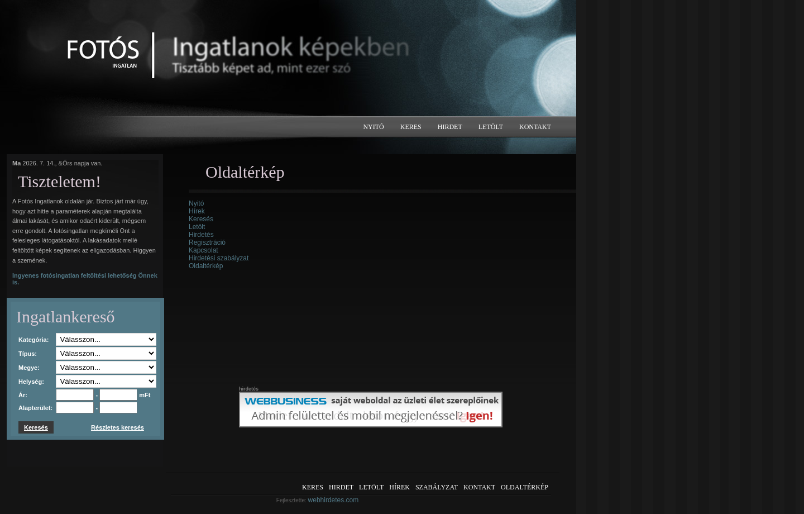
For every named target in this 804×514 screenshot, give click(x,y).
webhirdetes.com (333, 500)
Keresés (201, 219)
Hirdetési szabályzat (218, 258)
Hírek (197, 211)
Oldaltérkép (206, 266)
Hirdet (450, 127)
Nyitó (373, 127)
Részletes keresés (117, 427)
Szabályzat (436, 487)
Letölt (490, 127)
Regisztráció (207, 242)
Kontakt (535, 127)
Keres (411, 127)
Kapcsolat (203, 250)
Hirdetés (201, 235)
